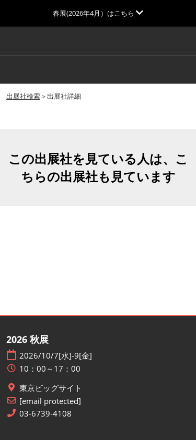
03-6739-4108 (45, 414)
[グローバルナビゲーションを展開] (98, 13)
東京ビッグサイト (50, 388)
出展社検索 (23, 96)
